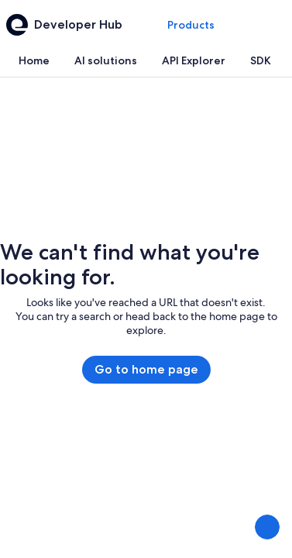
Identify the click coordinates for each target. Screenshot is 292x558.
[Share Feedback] (267, 527)
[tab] (34, 60)
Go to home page (146, 369)
